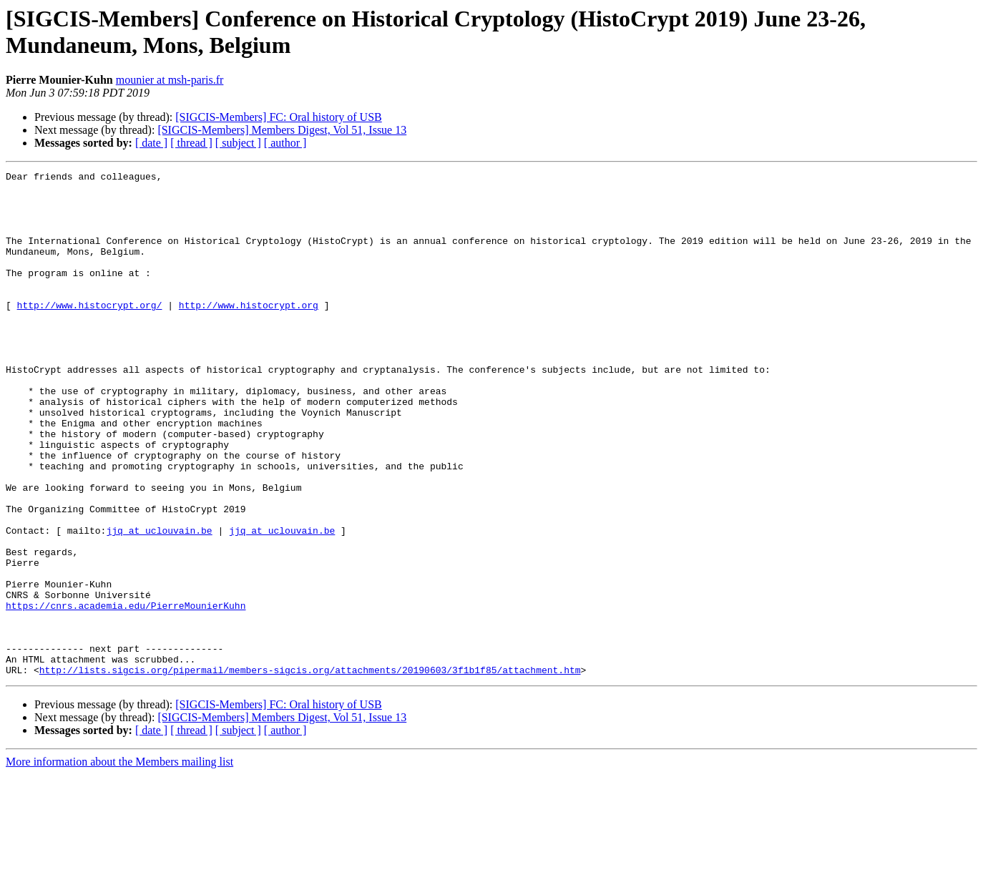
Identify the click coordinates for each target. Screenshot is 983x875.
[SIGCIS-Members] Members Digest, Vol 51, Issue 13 (281, 130)
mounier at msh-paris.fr (170, 80)
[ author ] (285, 143)
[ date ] (151, 143)
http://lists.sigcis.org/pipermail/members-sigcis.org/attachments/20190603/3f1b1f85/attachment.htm (310, 770)
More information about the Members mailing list (119, 862)
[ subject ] (238, 143)
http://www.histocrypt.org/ (89, 332)
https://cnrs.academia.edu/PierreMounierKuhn (125, 693)
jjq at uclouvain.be (159, 603)
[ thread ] (191, 143)
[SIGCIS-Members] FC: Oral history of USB (278, 117)
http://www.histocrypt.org (248, 332)
